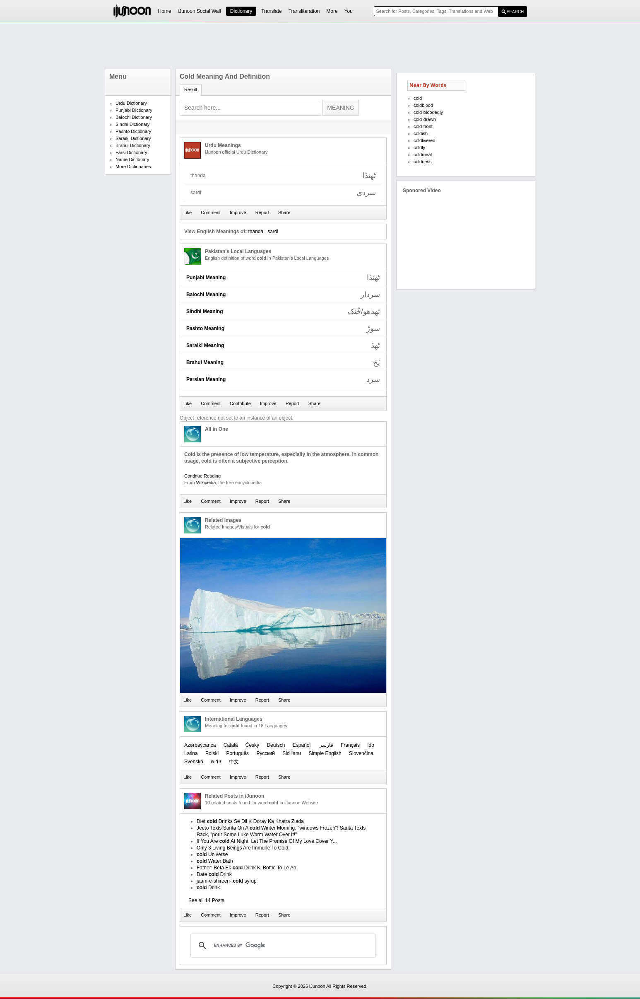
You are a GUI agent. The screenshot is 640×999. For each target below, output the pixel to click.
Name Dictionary (132, 159)
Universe (212, 854)
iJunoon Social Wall (199, 11)
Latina (191, 753)
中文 (234, 762)
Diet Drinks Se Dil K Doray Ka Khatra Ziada (250, 821)
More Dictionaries (133, 166)
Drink (208, 887)
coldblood (423, 105)
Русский (265, 753)
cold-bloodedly (428, 112)
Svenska (193, 762)
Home (164, 11)
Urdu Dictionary (131, 103)
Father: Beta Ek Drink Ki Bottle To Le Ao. (247, 868)
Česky (252, 745)
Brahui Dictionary (132, 145)
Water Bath (215, 861)
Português (237, 753)
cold (418, 98)
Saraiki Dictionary (133, 138)
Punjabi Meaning (206, 277)
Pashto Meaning (205, 328)
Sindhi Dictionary (132, 124)
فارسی (325, 745)
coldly (419, 147)
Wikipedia (206, 482)
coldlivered (424, 140)
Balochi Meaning (206, 294)
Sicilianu (291, 753)
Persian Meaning (206, 379)
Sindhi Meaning (204, 311)
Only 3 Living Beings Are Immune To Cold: (243, 848)
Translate (271, 11)
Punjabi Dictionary (133, 110)
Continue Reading (202, 475)
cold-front (423, 126)
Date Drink (214, 874)
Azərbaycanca (200, 745)
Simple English (324, 753)
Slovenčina (361, 753)
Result (190, 89)
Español (301, 745)
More (331, 11)
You (348, 11)
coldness (422, 161)
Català (231, 745)
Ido (370, 745)
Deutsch (276, 745)
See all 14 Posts (206, 900)
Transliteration (304, 11)
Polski (212, 753)
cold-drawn (425, 119)
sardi (272, 231)
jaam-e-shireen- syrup (227, 881)
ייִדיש (216, 762)
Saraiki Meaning (205, 345)
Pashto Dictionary (133, 131)
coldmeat (423, 154)
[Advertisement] (320, 46)
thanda (255, 231)
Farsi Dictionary (131, 152)
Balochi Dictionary (133, 117)
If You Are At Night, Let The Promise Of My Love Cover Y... (267, 841)
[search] (282, 946)
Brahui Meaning (205, 362)
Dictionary (241, 11)
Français (350, 745)
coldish (421, 133)
